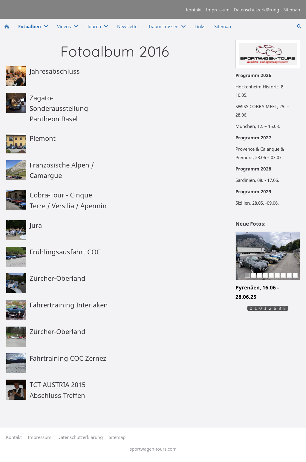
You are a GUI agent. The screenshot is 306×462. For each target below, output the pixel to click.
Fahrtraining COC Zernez (68, 358)
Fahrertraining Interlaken (69, 304)
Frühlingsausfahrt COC (65, 251)
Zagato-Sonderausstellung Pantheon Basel (59, 108)
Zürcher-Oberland (57, 278)
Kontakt (194, 10)
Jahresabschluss (55, 71)
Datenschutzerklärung (256, 10)
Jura (36, 225)
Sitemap (291, 10)
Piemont (43, 138)
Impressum (218, 10)
